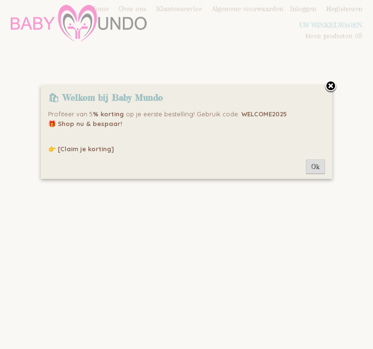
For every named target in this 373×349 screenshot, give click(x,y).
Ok (315, 167)
